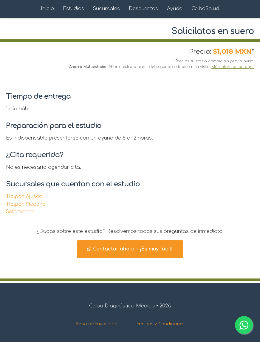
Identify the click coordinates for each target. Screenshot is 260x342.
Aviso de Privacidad (96, 324)
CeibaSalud (205, 8)
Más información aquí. (232, 67)
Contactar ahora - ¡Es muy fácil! (130, 249)
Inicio (47, 8)
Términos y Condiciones (159, 324)
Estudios (73, 8)
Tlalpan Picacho (26, 204)
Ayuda (174, 8)
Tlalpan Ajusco (24, 196)
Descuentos (143, 8)
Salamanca (20, 211)
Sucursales (106, 8)
